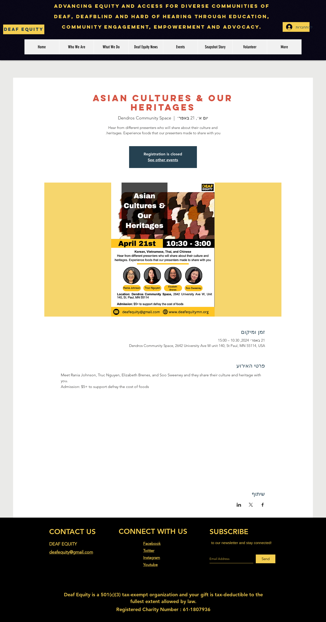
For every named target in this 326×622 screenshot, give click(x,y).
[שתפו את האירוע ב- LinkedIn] (239, 505)
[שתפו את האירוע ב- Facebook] (262, 505)
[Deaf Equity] (23, 29)
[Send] (265, 559)
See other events (163, 160)
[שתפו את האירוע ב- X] (250, 505)
